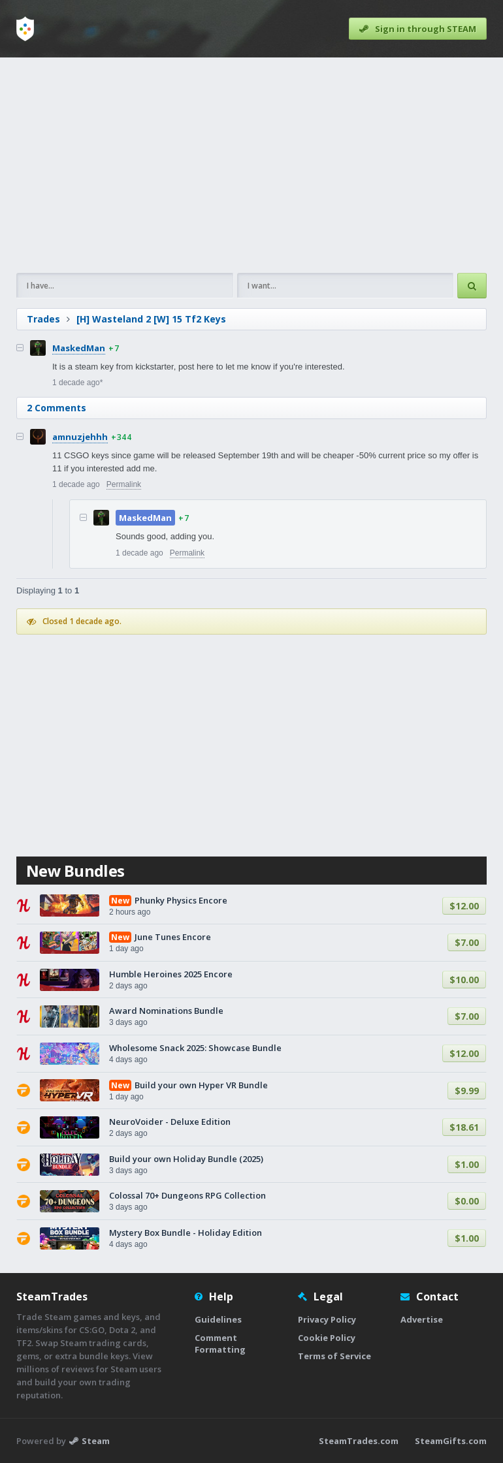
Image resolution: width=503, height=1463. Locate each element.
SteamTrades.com (358, 1441)
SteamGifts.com (451, 1441)
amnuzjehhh (80, 437)
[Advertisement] (251, 165)
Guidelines (218, 1319)
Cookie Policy (326, 1338)
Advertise (421, 1319)
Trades (43, 319)
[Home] (25, 28)
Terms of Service (334, 1356)
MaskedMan (78, 348)
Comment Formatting (220, 1343)
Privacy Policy (327, 1319)
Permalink (123, 484)
